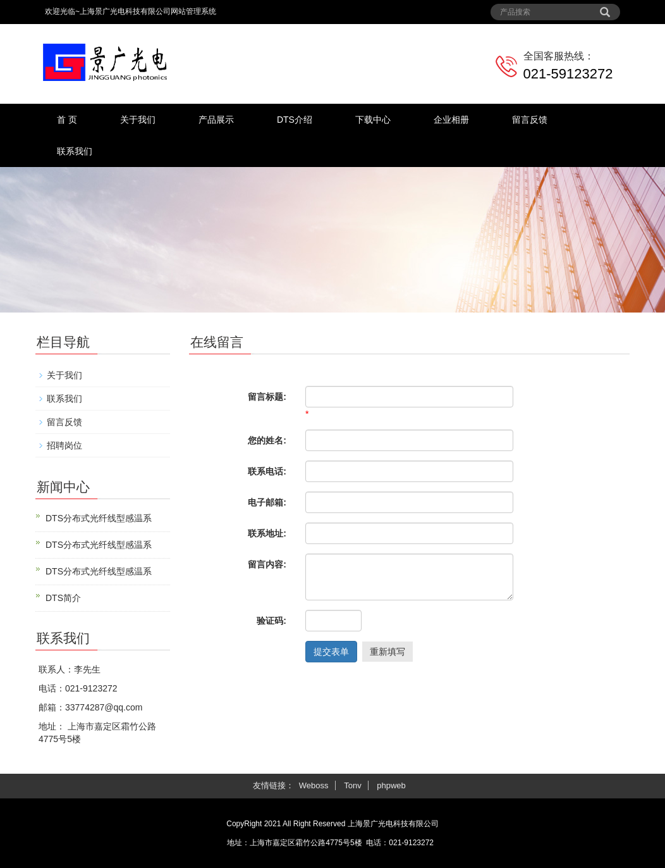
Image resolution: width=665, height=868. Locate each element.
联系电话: (267, 471)
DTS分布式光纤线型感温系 (99, 518)
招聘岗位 (64, 445)
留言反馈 (529, 120)
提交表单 (331, 652)
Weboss (314, 785)
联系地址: (267, 533)
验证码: (271, 621)
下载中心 (373, 120)
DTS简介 (63, 598)
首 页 (67, 120)
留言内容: (267, 564)
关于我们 (138, 120)
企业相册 (451, 120)
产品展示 (216, 120)
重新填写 (387, 652)
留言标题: (267, 397)
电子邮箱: (267, 502)
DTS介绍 (294, 120)
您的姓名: (267, 440)
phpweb (391, 785)
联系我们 (74, 151)
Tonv (352, 785)
